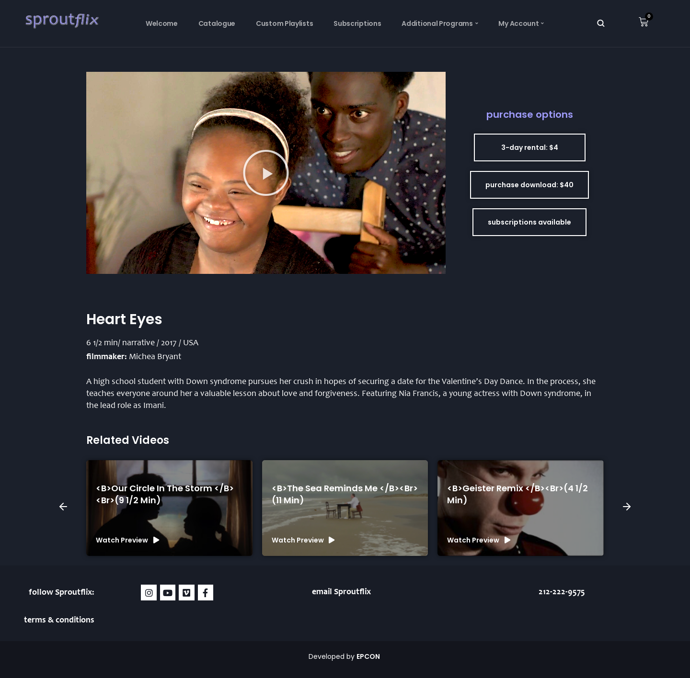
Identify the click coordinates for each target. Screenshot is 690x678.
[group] (169, 508)
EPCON (368, 656)
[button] (266, 173)
